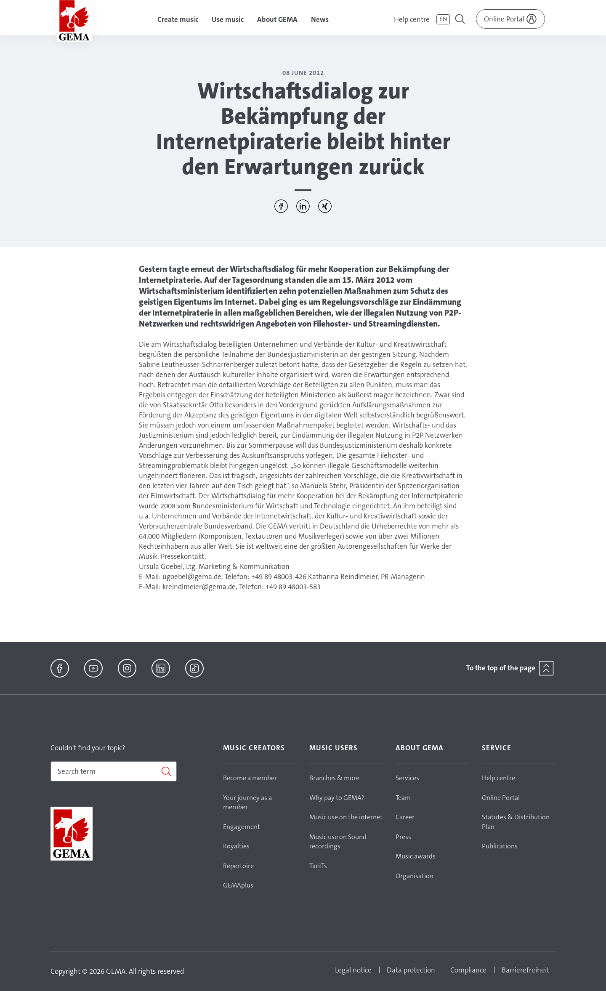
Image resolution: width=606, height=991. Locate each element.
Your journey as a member (247, 802)
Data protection (411, 970)
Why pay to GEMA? (336, 797)
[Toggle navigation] (461, 20)
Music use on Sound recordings (338, 841)
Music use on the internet (346, 817)
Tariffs (318, 865)
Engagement (241, 826)
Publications (500, 846)
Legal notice (353, 970)
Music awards (416, 856)
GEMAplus (238, 885)
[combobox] (113, 771)
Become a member (250, 777)
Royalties (236, 846)
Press (403, 836)
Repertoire (238, 865)
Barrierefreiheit (525, 970)
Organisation (414, 875)
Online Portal (501, 797)
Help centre (412, 19)
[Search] (113, 771)
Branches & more (334, 777)
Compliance (468, 970)
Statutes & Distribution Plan (516, 822)
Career (405, 817)
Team (403, 797)
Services (407, 777)
